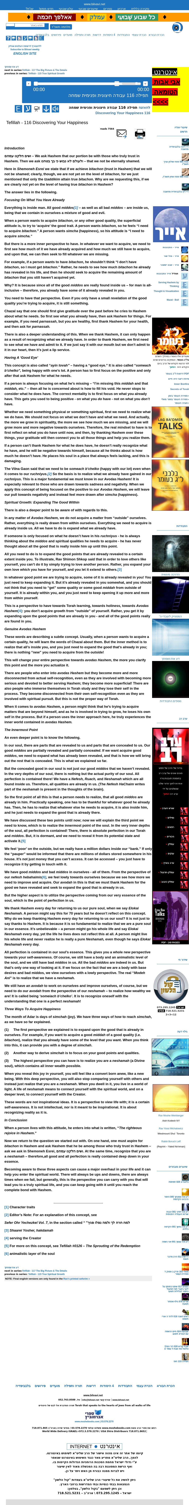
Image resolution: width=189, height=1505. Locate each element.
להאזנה (28, 83)
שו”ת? (29, 9)
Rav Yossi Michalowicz (171, 1128)
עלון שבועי (66, 9)
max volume (145, 83)
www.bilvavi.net (94, 4)
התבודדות (123, 34)
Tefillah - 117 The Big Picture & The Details (44, 70)
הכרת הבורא (156, 34)
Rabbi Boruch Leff (171, 1141)
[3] (120, 569)
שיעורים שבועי (88, 9)
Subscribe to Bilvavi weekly (24, 49)
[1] (6, 1207)
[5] (23, 841)
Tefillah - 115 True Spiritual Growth (46, 73)
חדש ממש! (46, 9)
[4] (20, 611)
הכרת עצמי (139, 34)
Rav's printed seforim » (76, 1278)
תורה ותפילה (82, 34)
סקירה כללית (140, 9)
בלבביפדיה (42, 34)
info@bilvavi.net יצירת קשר (96, 1400)
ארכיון (122, 9)
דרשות (97, 34)
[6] (6, 1254)
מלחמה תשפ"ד (60, 26)
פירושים (56, 34)
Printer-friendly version (144, 130)
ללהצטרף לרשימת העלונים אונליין (24, 46)
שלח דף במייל (127, 129)
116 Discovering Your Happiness (122, 113)
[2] (6, 1215)
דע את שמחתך (11, 67)
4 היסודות (109, 34)
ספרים (107, 9)
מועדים (67, 34)
